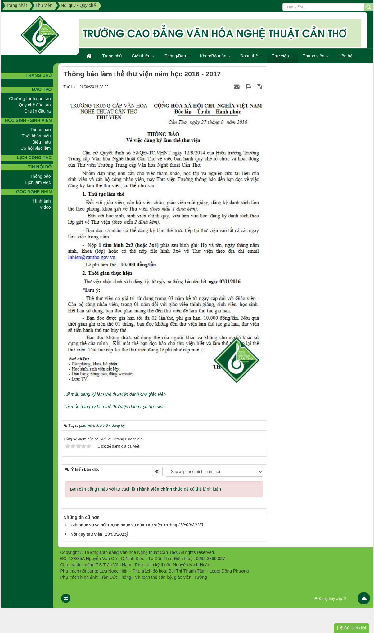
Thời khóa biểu (36, 135)
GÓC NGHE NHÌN (34, 191)
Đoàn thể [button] (251, 57)
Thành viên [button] (316, 57)
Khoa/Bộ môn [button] (215, 57)
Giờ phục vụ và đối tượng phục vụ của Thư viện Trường (123, 525)
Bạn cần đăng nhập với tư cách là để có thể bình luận (145, 489)
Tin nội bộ (40, 166)
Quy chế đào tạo (35, 104)
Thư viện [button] (282, 57)
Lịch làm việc (38, 182)
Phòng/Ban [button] (177, 57)
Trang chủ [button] (112, 55)
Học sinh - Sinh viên (28, 120)
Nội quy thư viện (86, 534)
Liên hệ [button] (345, 55)
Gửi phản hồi (351, 628)
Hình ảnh (42, 200)
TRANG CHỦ (39, 75)
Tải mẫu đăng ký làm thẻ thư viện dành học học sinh (114, 406)
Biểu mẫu (41, 142)
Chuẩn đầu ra (37, 111)
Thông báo (40, 129)
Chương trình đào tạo (30, 98)
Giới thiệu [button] (143, 57)
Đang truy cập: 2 (330, 598)
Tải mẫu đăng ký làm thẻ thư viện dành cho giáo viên (115, 394)
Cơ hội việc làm (35, 148)
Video (45, 207)
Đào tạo (42, 89)
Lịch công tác (34, 157)
